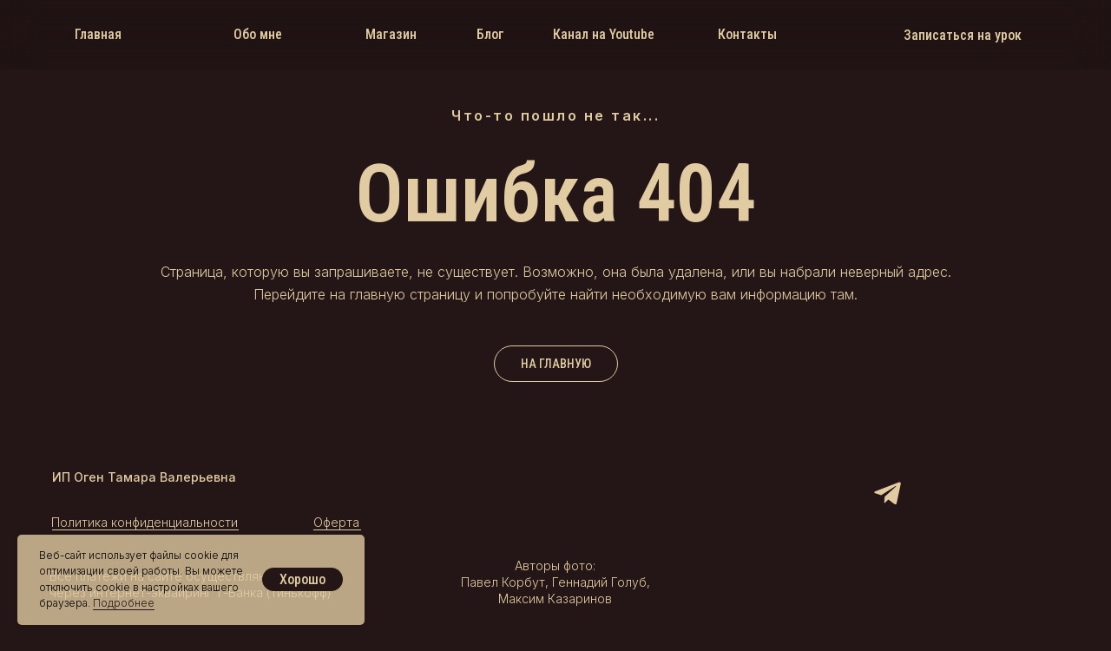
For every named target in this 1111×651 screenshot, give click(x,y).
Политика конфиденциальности (144, 522)
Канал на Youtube (603, 34)
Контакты (747, 34)
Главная (98, 34)
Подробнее (123, 602)
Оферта (336, 522)
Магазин (391, 34)
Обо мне (257, 34)
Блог (490, 34)
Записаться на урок (963, 35)
